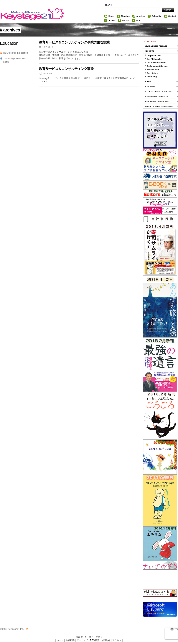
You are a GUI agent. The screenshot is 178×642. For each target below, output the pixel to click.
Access (112, 20)
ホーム (60, 640)
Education (150, 86)
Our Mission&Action (156, 62)
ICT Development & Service (158, 91)
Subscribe (156, 16)
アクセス (116, 640)
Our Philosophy (154, 59)
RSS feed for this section (15, 53)
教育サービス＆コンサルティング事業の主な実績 (74, 42)
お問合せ (105, 640)
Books (148, 81)
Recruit (125, 20)
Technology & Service (157, 66)
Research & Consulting (157, 101)
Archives (140, 16)
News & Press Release (156, 46)
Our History (152, 73)
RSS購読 (94, 640)
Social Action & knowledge (159, 106)
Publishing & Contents (156, 96)
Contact (172, 16)
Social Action (153, 69)
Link (138, 20)
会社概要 (70, 640)
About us (125, 16)
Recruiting (152, 76)
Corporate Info (154, 55)
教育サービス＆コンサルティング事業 (66, 69)
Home (111, 16)
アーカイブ (82, 640)
